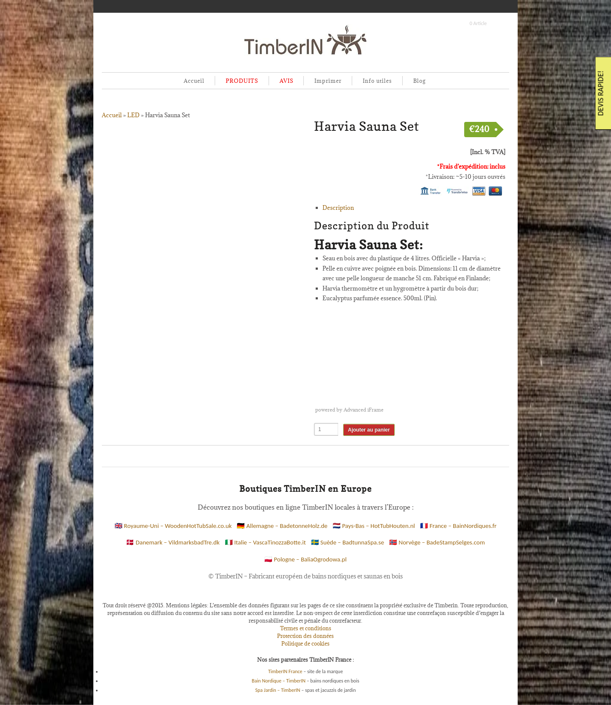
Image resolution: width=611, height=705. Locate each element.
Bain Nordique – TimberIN (279, 681)
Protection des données (305, 635)
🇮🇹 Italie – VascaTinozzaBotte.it (265, 542)
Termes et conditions (305, 628)
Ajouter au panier (369, 430)
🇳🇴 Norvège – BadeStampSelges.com (437, 542)
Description (338, 208)
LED (133, 115)
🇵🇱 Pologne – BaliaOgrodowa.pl (305, 559)
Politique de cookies (305, 643)
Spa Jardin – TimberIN (277, 690)
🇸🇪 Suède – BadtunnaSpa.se (347, 542)
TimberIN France (285, 671)
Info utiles (377, 80)
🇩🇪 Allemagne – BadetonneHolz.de (282, 526)
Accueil (194, 80)
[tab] (413, 208)
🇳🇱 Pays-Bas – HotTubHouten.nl (374, 526)
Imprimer (328, 80)
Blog (419, 80)
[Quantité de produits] (326, 429)
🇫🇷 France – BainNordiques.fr (458, 526)
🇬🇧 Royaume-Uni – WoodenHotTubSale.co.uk (173, 526)
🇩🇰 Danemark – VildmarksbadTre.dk (172, 542)
